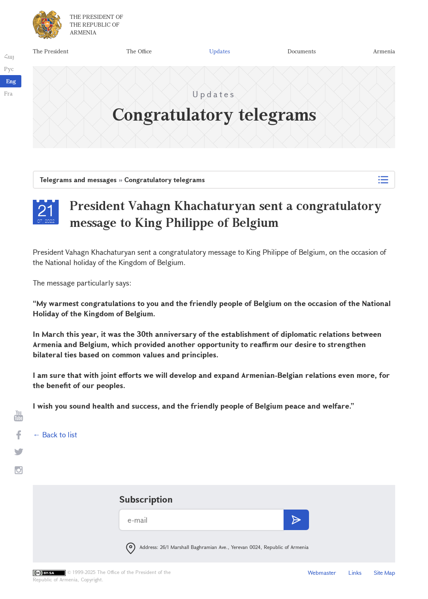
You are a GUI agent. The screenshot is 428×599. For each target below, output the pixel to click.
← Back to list (55, 434)
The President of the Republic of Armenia (96, 24)
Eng (11, 81)
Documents (302, 51)
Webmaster (322, 572)
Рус (9, 69)
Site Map (384, 572)
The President (51, 51)
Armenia (384, 51)
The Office (139, 51)
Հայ (9, 56)
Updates (219, 51)
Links (355, 572)
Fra (8, 93)
